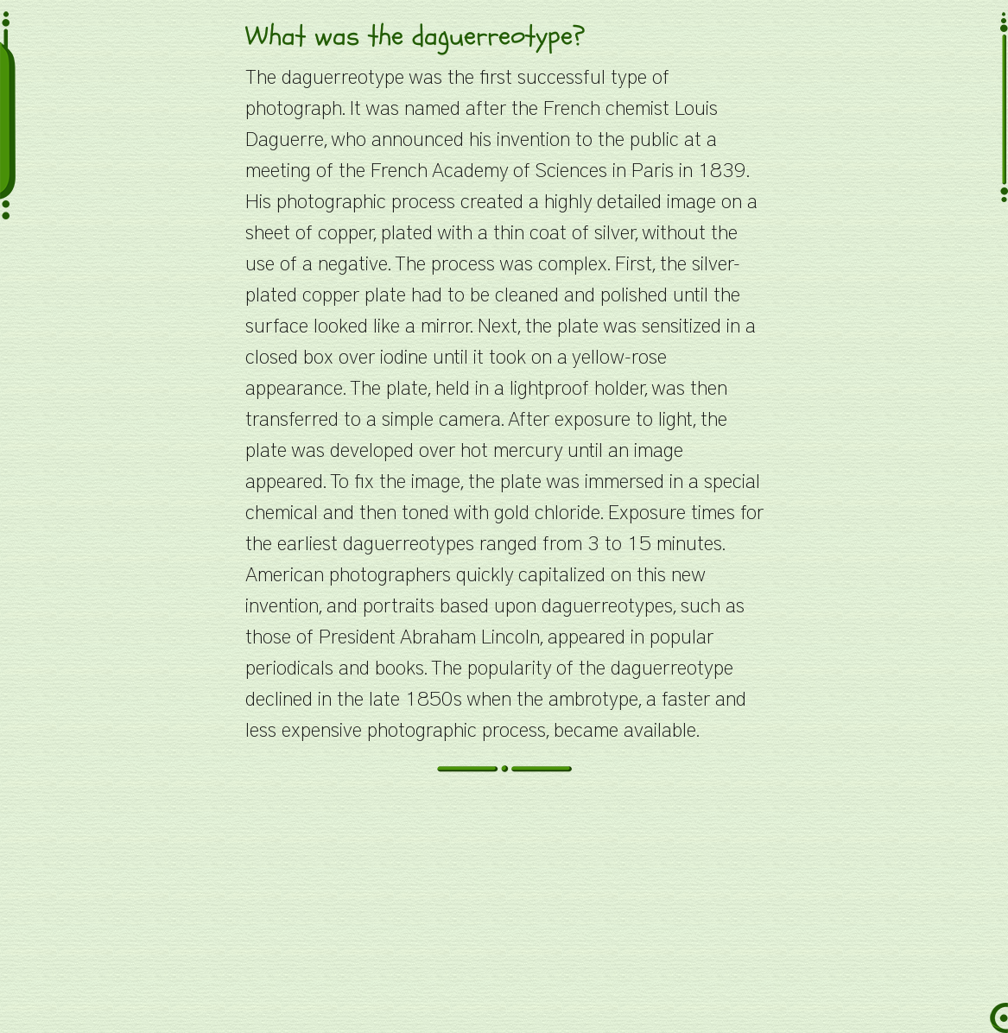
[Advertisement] (504, 912)
